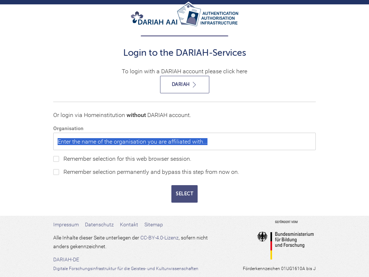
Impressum (66, 224)
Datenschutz (99, 224)
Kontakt (129, 224)
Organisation (68, 128)
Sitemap (153, 224)
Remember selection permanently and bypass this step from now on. (151, 171)
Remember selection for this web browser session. (127, 158)
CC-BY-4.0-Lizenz (159, 238)
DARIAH (185, 85)
